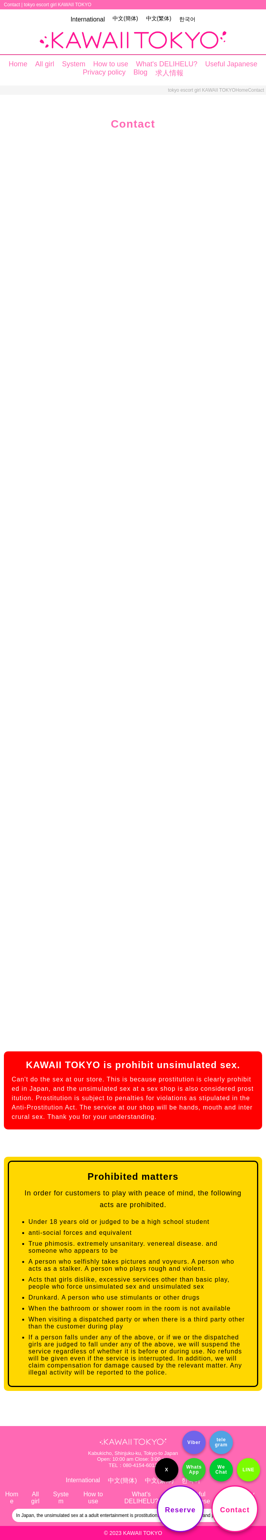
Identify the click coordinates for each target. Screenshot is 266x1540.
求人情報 (169, 73)
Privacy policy (104, 72)
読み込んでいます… (133, 582)
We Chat (221, 1469)
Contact (235, 1510)
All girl (44, 64)
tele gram (221, 1442)
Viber (194, 1442)
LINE (249, 1469)
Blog (141, 72)
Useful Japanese (231, 64)
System (73, 64)
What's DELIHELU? (166, 64)
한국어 (187, 19)
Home (18, 64)
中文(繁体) (158, 18)
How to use (110, 64)
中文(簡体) (125, 18)
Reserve (180, 1510)
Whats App (194, 1469)
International (87, 19)
